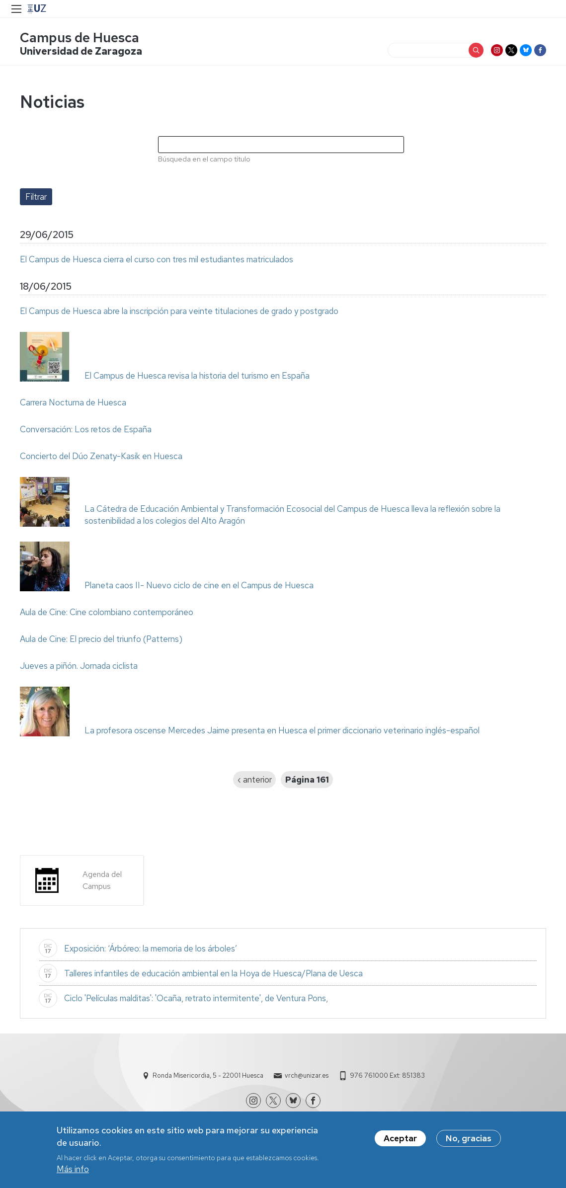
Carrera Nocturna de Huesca (73, 402)
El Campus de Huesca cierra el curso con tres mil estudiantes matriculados (156, 259)
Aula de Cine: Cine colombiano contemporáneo (106, 612)
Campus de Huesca (79, 37)
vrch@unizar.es (306, 1075)
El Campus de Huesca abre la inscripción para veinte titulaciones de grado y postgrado (179, 311)
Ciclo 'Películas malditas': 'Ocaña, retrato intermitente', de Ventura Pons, (196, 998)
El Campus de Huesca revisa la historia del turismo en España (197, 375)
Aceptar (400, 1138)
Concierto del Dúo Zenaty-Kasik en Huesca (101, 456)
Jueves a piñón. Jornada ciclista (79, 665)
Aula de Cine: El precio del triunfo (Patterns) (101, 639)
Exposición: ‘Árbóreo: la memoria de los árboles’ (150, 948)
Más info (73, 1169)
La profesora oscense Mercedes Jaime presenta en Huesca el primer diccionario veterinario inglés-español (282, 730)
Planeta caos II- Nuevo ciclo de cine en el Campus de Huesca (199, 585)
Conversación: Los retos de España (86, 429)
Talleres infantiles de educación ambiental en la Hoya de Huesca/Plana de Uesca (213, 973)
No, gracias (468, 1138)
